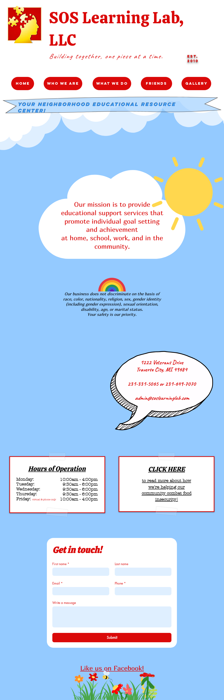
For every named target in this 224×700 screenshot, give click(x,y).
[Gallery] (196, 83)
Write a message (64, 603)
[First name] (79, 572)
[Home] (22, 83)
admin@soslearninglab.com (162, 398)
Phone (120, 583)
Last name (121, 564)
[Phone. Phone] (142, 591)
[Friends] (156, 83)
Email (57, 583)
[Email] (79, 591)
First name (60, 564)
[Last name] (142, 572)
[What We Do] (112, 83)
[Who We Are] (63, 83)
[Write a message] (111, 617)
